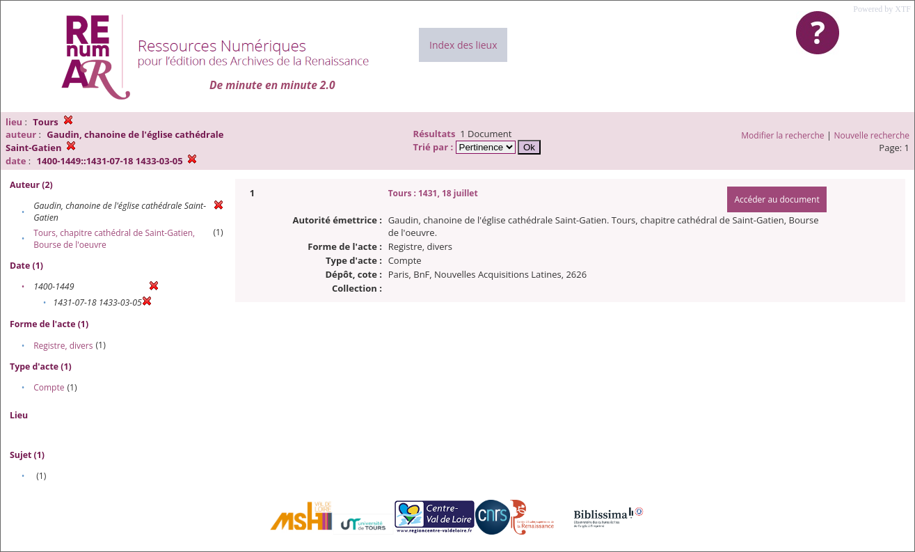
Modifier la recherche (782, 135)
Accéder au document (776, 199)
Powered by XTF (882, 9)
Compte (48, 387)
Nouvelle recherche (872, 135)
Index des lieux (463, 45)
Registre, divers (63, 346)
